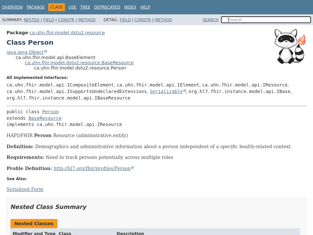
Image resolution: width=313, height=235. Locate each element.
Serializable (166, 91)
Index (130, 7)
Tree (85, 7)
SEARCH (211, 20)
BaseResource (44, 118)
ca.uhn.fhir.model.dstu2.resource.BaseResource (79, 62)
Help (145, 7)
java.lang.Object (25, 52)
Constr (66, 20)
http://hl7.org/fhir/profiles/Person (92, 168)
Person (50, 111)
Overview (12, 7)
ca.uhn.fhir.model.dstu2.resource (67, 32)
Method (87, 20)
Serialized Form (25, 189)
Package (36, 7)
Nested (31, 20)
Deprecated (107, 7)
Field (48, 20)
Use (72, 7)
